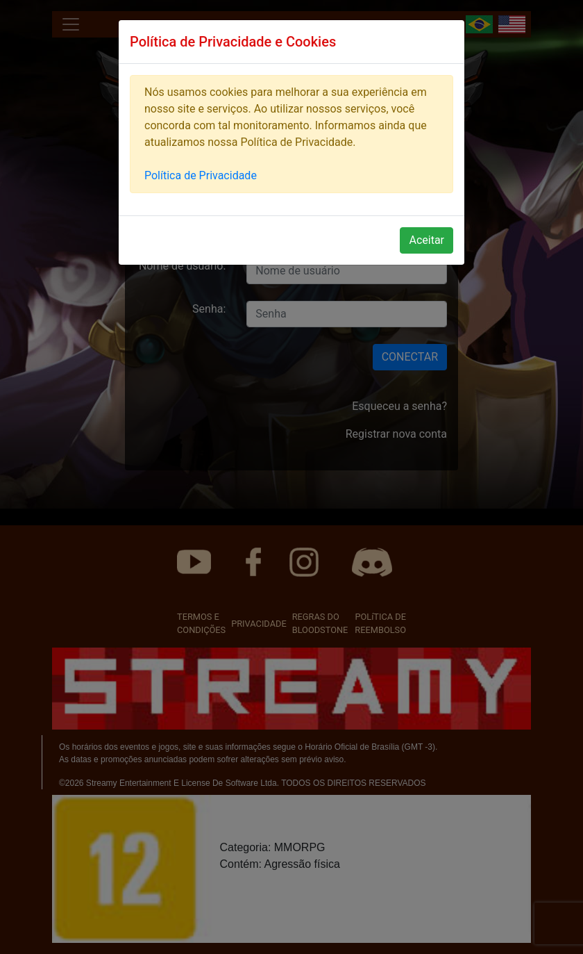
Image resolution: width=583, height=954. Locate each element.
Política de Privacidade (200, 175)
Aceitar (426, 240)
